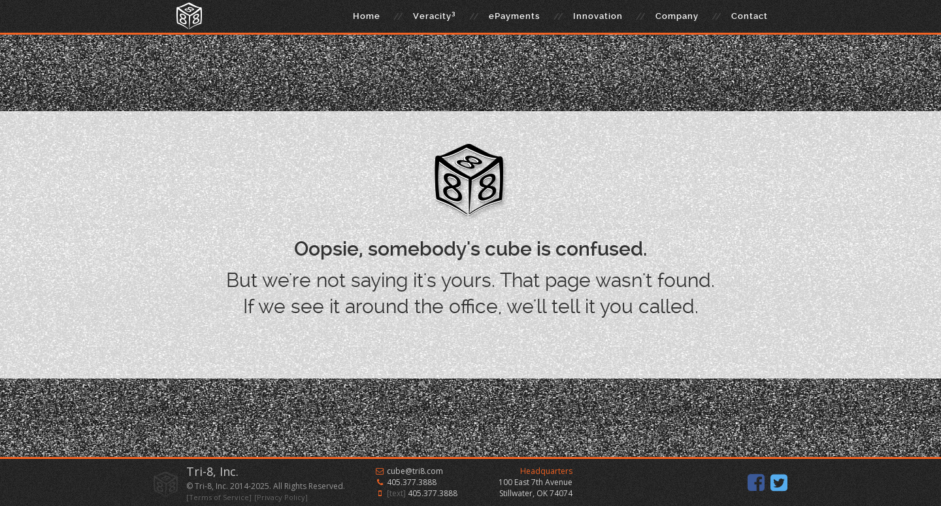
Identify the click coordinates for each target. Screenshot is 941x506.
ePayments (514, 16)
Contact (749, 16)
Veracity (434, 15)
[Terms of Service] (219, 497)
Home (366, 16)
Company (677, 16)
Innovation (598, 16)
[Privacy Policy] (281, 497)
